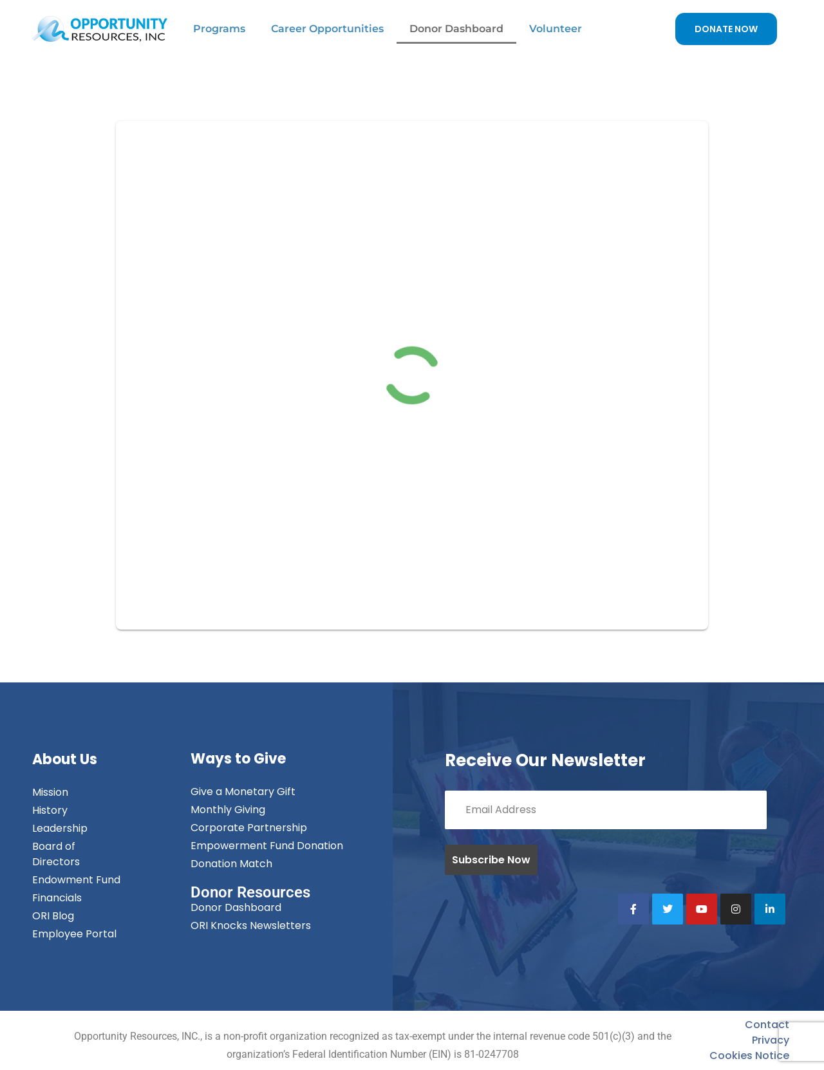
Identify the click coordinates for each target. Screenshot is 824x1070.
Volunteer (555, 29)
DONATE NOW (726, 29)
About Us (64, 759)
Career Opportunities (327, 29)
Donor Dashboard (456, 29)
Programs (219, 29)
